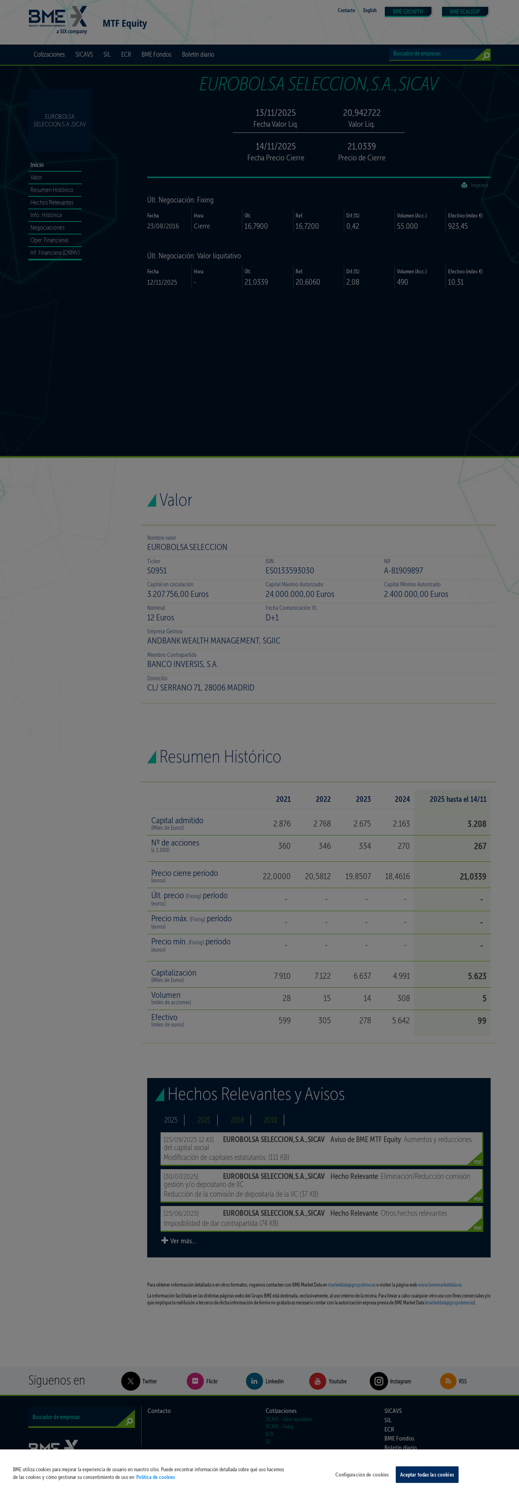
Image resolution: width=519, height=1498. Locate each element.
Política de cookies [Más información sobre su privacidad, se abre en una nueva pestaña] (155, 1482)
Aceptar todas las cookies (427, 1480)
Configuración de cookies (362, 1480)
